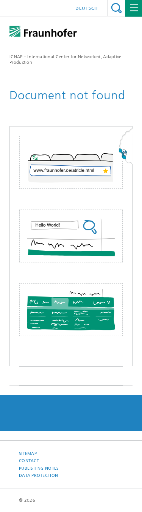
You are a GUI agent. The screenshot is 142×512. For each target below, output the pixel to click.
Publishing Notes (39, 468)
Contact (29, 460)
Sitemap (28, 453)
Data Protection (38, 475)
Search (116, 8)
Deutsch (86, 8)
